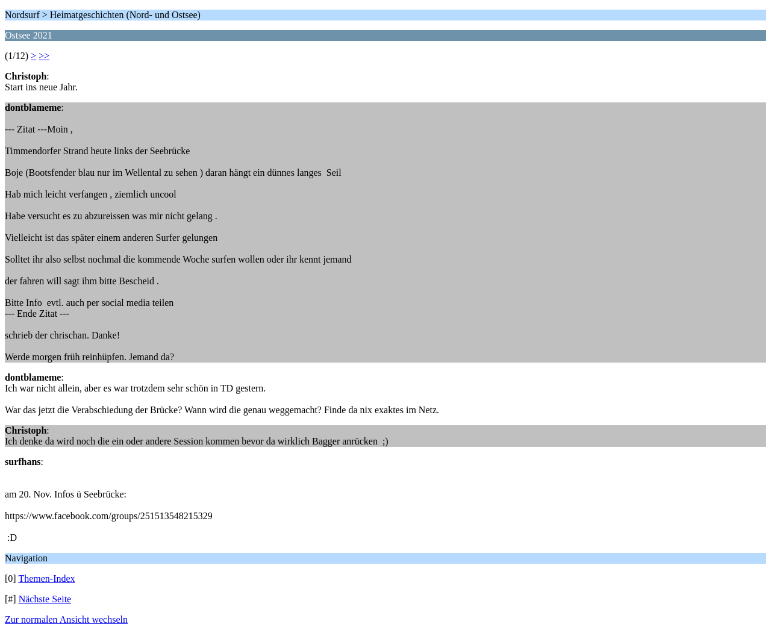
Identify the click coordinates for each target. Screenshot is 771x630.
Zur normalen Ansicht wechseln (66, 619)
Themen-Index (46, 578)
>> (44, 56)
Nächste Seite (45, 599)
